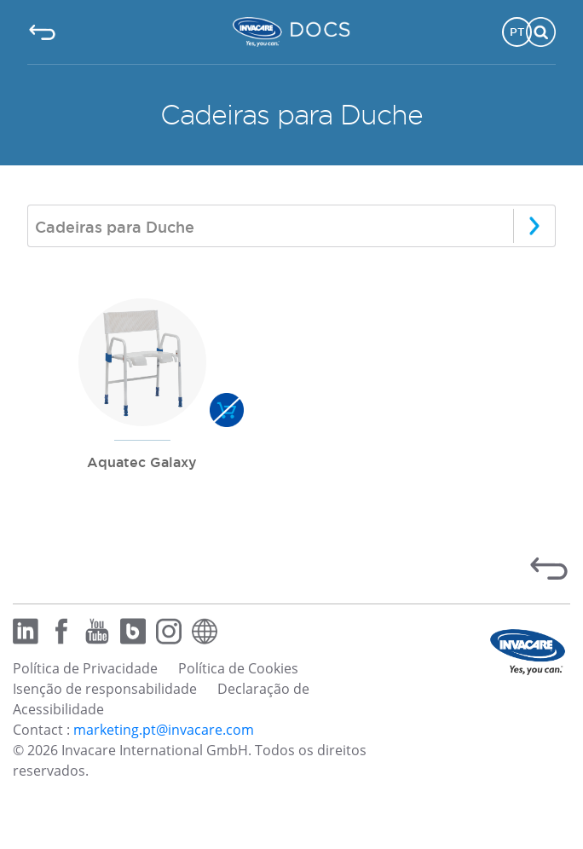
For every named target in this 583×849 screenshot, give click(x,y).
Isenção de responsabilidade (105, 688)
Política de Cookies (238, 668)
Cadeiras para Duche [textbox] (114, 226)
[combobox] (291, 226)
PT (517, 32)
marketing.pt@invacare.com (163, 729)
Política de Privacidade (85, 668)
